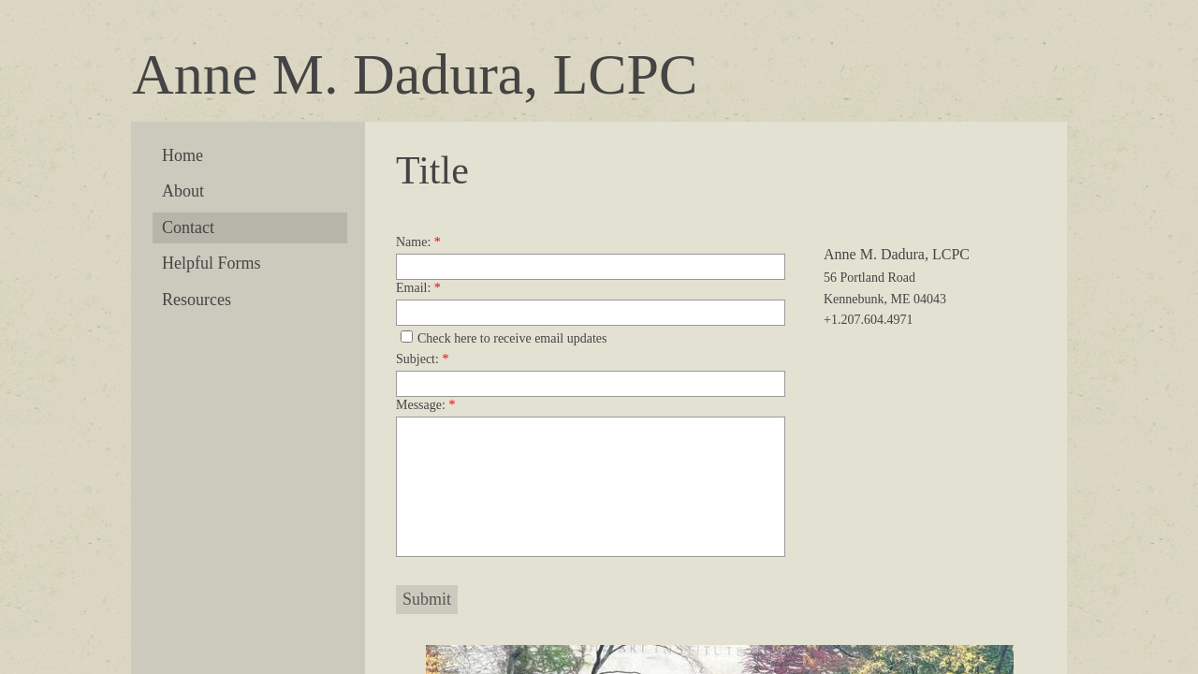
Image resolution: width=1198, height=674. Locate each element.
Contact (188, 227)
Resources (196, 299)
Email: (418, 288)
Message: (425, 405)
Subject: (422, 359)
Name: (418, 242)
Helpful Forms (211, 263)
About (183, 191)
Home (182, 155)
